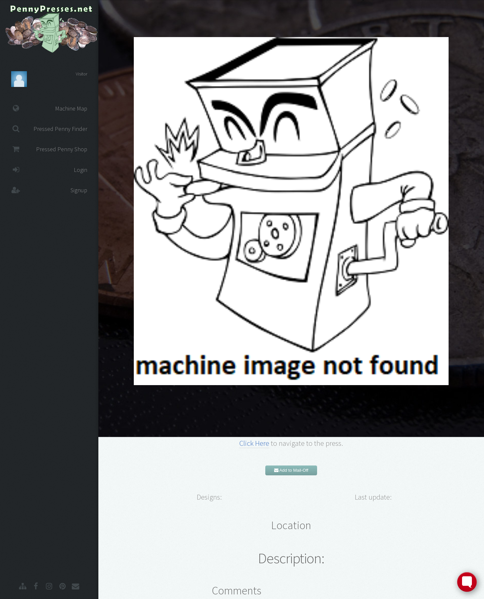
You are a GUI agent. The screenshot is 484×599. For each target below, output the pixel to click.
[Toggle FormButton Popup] (467, 582)
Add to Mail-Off (291, 470)
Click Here (254, 443)
